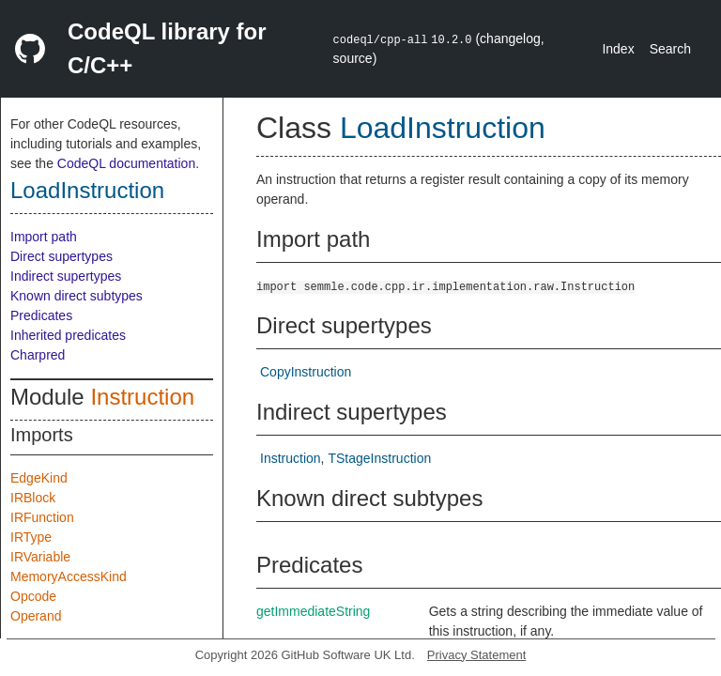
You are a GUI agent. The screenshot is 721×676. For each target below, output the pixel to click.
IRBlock (32, 497)
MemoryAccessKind (68, 576)
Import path (43, 236)
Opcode (33, 596)
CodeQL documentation (126, 163)
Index (618, 48)
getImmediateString (313, 611)
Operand (35, 615)
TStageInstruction (379, 458)
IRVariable (40, 556)
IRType (31, 537)
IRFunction (42, 517)
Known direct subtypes (76, 295)
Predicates (41, 315)
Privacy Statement (477, 655)
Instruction (142, 396)
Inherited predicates (68, 335)
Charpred (37, 354)
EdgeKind (39, 477)
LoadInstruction (87, 190)
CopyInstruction (305, 371)
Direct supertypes (61, 256)
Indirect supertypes (65, 276)
